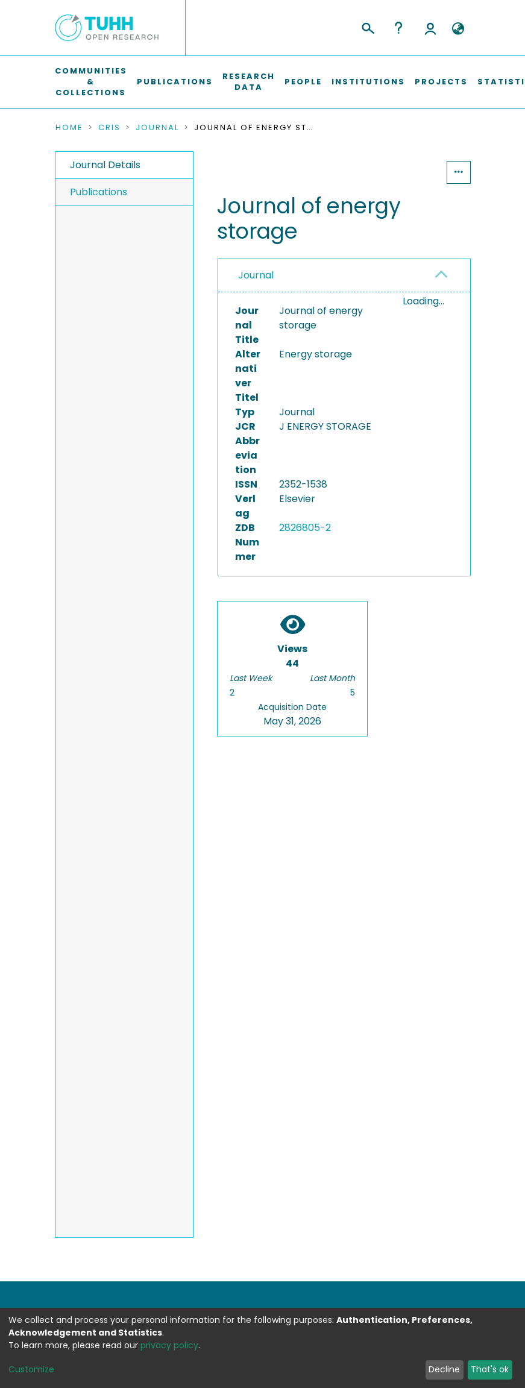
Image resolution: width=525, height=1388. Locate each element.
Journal (157, 127)
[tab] (344, 275)
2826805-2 (305, 528)
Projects (441, 81)
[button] (458, 29)
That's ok (490, 1369)
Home (69, 127)
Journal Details (105, 165)
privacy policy (169, 1345)
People (303, 81)
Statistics (410, 172)
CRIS (109, 127)
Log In (430, 27)
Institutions (368, 81)
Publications (175, 81)
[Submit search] (367, 26)
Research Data (248, 82)
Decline (444, 1369)
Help (398, 27)
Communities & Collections (91, 81)
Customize (31, 1369)
